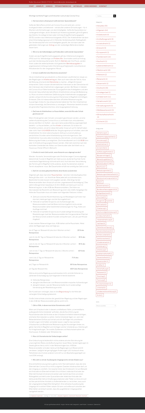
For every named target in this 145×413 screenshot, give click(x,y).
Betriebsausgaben (73, 63)
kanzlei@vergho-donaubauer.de (65, 2)
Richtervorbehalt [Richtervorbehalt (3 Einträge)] (104, 234)
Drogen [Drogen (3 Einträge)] (100, 200)
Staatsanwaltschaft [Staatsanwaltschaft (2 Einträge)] (104, 253)
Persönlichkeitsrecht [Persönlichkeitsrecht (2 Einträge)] (105, 231)
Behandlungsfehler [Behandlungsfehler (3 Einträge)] (104, 159)
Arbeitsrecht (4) (103, 35)
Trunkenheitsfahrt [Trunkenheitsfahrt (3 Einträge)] (104, 283)
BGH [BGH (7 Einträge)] (99, 182)
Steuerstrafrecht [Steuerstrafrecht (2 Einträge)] (103, 257)
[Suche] (114, 16)
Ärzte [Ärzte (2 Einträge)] (100, 295)
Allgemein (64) (102, 30)
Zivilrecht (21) (102, 121)
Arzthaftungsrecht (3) (105, 39)
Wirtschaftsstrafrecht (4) (105, 115)
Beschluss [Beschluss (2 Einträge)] (101, 166)
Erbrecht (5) (101, 48)
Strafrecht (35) (102, 88)
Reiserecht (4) (102, 79)
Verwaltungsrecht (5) (105, 106)
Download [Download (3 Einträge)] (101, 197)
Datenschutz (97, 404)
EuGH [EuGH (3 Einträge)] (109, 200)
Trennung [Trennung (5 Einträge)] (101, 280)
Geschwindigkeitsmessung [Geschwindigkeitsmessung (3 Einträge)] (107, 212)
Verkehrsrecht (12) (104, 101)
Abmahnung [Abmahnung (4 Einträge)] (102, 132)
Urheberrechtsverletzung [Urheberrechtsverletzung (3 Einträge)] (106, 291)
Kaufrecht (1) (102, 61)
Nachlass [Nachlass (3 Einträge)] (101, 223)
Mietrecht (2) (102, 75)
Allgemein (65, 396)
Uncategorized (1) (104, 92)
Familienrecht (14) (104, 57)
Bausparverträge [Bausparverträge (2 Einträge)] (103, 155)
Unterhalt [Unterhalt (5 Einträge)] (101, 287)
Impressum (90, 404)
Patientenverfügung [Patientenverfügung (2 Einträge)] (105, 227)
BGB (82, 140)
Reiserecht (78, 396)
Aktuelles (60, 396)
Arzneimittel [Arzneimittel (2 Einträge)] (102, 148)
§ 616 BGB (46, 130)
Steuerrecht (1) (102, 83)
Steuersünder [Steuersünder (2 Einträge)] (102, 261)
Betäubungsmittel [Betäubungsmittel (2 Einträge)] (104, 170)
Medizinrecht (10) (103, 70)
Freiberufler (58, 58)
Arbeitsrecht (72, 396)
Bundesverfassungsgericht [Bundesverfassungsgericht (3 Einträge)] (107, 189)
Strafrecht (84, 396)
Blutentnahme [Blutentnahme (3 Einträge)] (103, 185)
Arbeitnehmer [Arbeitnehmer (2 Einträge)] (102, 144)
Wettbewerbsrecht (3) (105, 110)
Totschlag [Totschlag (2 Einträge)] (101, 276)
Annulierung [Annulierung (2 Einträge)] (102, 140)
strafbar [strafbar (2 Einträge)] (100, 265)
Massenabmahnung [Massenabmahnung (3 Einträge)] (104, 219)
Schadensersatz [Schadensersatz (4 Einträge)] (103, 242)
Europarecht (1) (103, 52)
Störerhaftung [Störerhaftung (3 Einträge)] (103, 268)
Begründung (64, 292)
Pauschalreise (57, 175)
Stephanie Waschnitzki (37, 396)
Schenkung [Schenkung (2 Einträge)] (101, 249)
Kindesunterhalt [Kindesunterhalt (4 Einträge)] (103, 216)
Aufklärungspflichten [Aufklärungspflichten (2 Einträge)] (105, 151)
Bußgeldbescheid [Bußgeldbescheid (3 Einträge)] (104, 193)
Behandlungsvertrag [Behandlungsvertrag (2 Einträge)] (105, 163)
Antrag (51, 45)
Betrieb (64, 61)
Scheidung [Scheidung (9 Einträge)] (101, 246)
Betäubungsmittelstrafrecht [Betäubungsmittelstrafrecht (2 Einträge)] (107, 174)
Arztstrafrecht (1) (103, 43)
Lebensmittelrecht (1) (105, 66)
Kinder (58, 125)
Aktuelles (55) (102, 26)
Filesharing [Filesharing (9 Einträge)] (102, 208)
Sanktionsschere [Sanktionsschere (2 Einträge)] (103, 238)
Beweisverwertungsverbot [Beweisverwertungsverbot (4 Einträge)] (107, 178)
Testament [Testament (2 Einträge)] (101, 272)
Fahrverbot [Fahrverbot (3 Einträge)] (102, 204)
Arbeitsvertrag (49, 79)
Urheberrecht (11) (104, 97)
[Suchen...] (104, 16)
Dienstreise (54, 82)
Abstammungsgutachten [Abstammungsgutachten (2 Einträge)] (106, 136)
